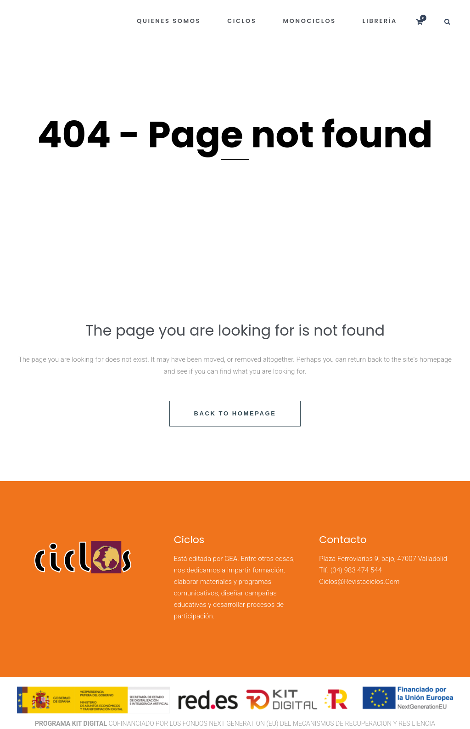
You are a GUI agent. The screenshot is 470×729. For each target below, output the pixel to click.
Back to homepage (235, 413)
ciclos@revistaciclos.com (359, 582)
